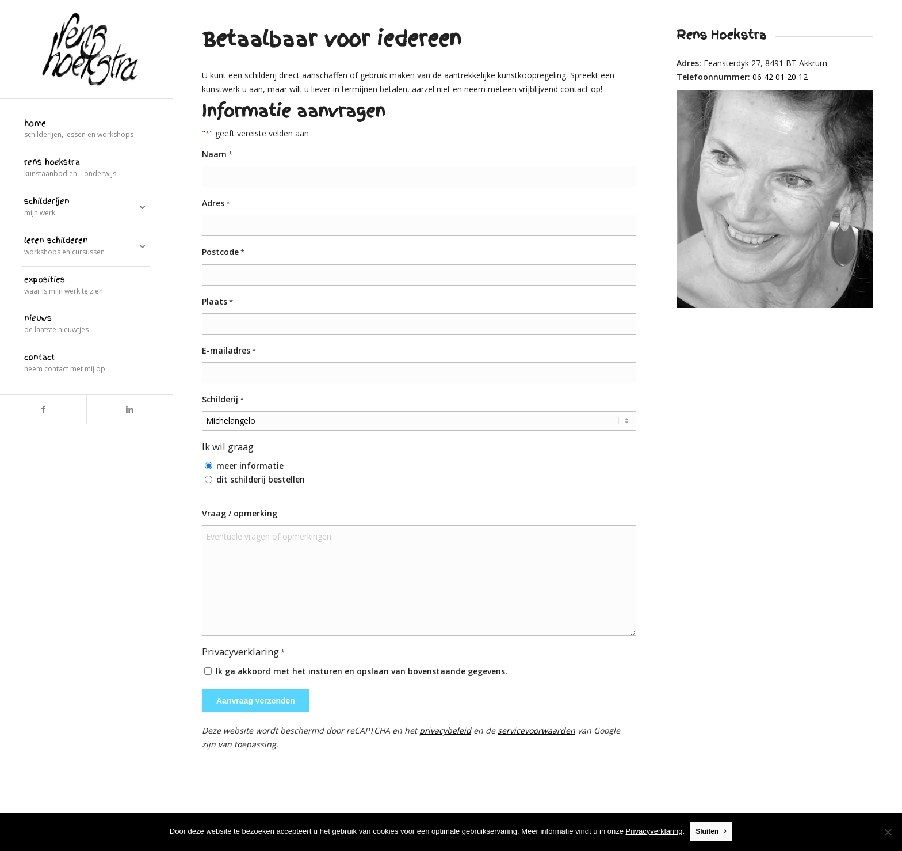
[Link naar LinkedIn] (129, 409)
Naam (217, 154)
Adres (216, 203)
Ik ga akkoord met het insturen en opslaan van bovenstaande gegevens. (361, 671)
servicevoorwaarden (536, 730)
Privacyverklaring (654, 831)
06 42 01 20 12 (780, 76)
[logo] (86, 49)
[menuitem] (86, 130)
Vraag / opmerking (239, 513)
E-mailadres (229, 351)
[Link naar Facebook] (43, 409)
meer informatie (250, 465)
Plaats (217, 302)
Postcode (223, 252)
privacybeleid (445, 730)
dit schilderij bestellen (260, 479)
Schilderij (223, 399)
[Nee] (887, 832)
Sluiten (707, 832)
